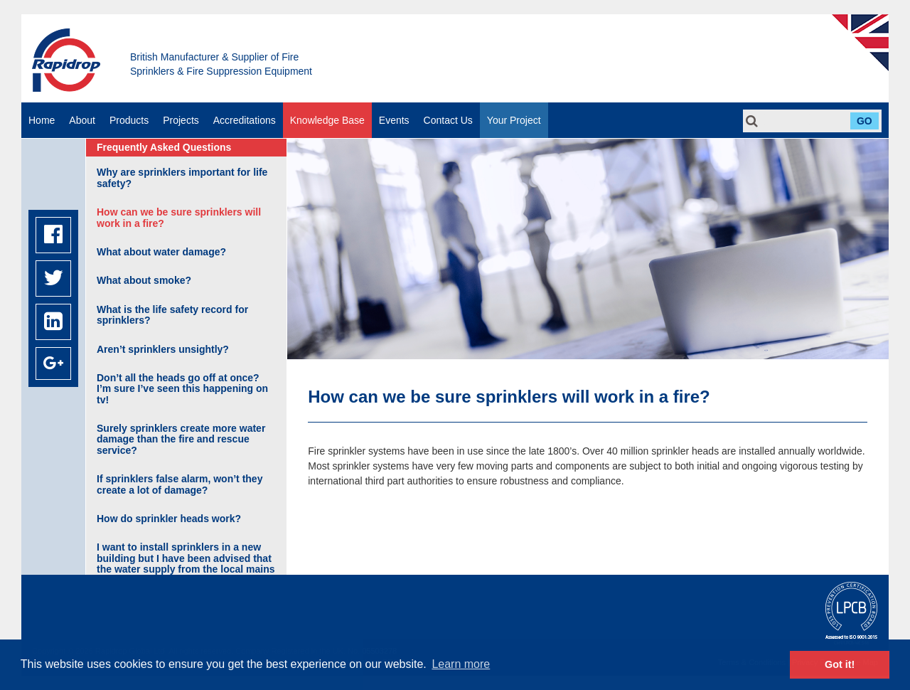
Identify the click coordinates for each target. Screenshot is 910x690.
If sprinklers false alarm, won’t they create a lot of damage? (179, 484)
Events (394, 120)
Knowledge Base (327, 120)
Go (864, 121)
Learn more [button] (461, 664)
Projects (181, 120)
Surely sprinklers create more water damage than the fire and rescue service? (181, 439)
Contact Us (448, 120)
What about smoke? (144, 280)
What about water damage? (161, 252)
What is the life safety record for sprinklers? (172, 315)
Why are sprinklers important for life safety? (182, 177)
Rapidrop (66, 60)
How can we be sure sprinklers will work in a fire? (179, 217)
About (82, 120)
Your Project (514, 120)
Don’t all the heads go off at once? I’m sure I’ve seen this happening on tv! (182, 388)
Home (41, 120)
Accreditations (244, 120)
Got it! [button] (840, 664)
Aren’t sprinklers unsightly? (163, 349)
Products (129, 120)
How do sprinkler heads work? (169, 518)
